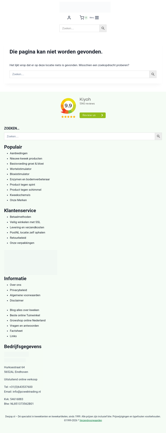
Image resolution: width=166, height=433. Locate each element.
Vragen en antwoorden (24, 325)
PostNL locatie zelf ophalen (27, 232)
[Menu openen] (94, 18)
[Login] (69, 17)
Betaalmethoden (20, 216)
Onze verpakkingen (22, 243)
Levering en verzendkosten (27, 227)
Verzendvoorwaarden (91, 420)
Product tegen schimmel (25, 189)
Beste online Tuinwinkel (25, 315)
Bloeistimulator (19, 174)
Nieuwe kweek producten (26, 158)
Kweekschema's (20, 195)
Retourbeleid (18, 237)
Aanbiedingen (18, 153)
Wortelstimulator (20, 169)
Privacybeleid (18, 290)
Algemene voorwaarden (25, 295)
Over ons (15, 284)
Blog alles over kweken (24, 310)
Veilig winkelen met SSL (25, 222)
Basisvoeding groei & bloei (27, 163)
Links (13, 336)
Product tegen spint (22, 184)
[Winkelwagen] (84, 18)
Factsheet (16, 330)
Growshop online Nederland (28, 320)
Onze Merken (18, 200)
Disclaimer (17, 300)
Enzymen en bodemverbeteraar (30, 179)
